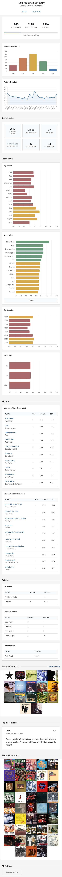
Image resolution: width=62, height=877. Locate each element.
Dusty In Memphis (12, 446)
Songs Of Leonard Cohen (14, 546)
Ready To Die (10, 560)
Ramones (8, 525)
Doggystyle (9, 553)
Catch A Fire (9, 481)
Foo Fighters (10, 460)
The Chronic (9, 567)
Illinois (7, 467)
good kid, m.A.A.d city (13, 504)
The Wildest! (9, 474)
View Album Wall (54, 666)
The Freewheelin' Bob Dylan (15, 518)
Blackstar (8, 453)
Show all (31, 300)
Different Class (10, 432)
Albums (24, 11)
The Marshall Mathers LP (14, 532)
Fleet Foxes (9, 439)
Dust (7, 425)
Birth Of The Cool (11, 511)
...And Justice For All (12, 539)
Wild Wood (9, 418)
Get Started (36, 11)
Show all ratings (12, 872)
